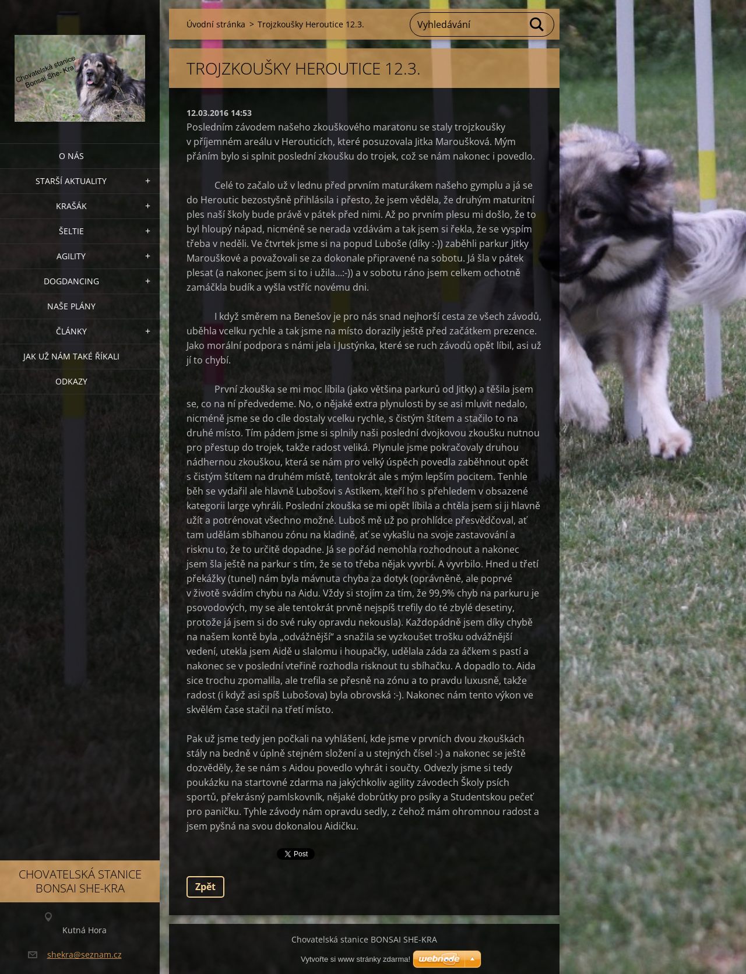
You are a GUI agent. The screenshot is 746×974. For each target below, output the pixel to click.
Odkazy (71, 381)
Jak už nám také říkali (71, 356)
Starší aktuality (71, 180)
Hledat (537, 24)
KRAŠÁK (71, 205)
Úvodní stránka (215, 24)
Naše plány (71, 306)
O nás (71, 155)
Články (71, 331)
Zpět (205, 886)
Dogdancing (71, 281)
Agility (71, 256)
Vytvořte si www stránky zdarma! (355, 959)
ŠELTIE (71, 231)
